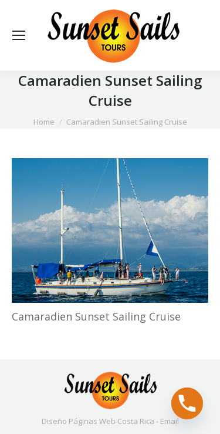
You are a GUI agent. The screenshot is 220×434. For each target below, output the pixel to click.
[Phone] (187, 403)
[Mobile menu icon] (19, 35)
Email (169, 421)
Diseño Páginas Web (79, 421)
